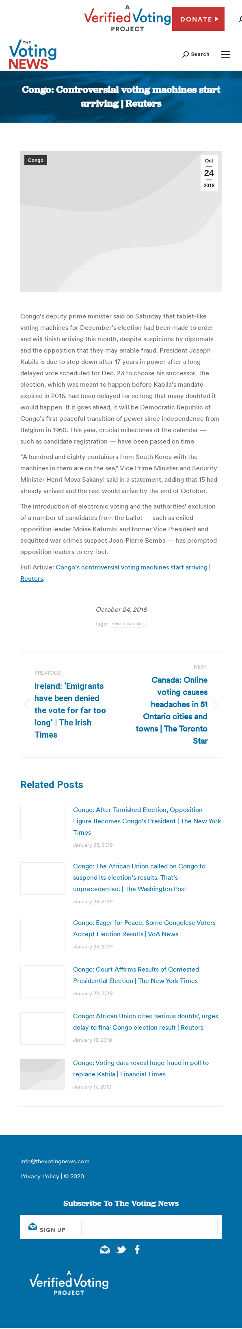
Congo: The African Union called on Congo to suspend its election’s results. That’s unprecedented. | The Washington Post (139, 877)
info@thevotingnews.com (55, 1161)
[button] (196, 54)
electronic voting (128, 623)
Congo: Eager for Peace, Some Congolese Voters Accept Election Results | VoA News (144, 928)
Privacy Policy (39, 1176)
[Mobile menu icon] (226, 54)
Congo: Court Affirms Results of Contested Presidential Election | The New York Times (136, 975)
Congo (35, 160)
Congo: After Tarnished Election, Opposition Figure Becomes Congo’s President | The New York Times (147, 820)
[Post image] (42, 822)
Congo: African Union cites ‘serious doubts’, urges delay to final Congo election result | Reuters (145, 1021)
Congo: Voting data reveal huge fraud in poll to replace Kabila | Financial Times (141, 1068)
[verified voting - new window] (127, 32)
